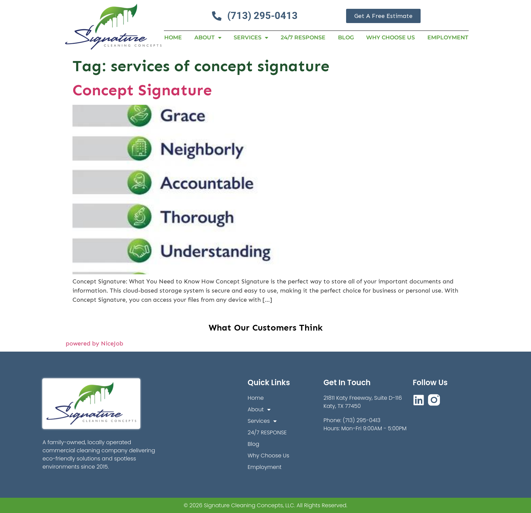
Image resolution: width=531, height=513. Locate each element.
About (207, 38)
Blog (346, 37)
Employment (447, 37)
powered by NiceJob (94, 343)
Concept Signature (142, 90)
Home (173, 37)
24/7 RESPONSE (303, 37)
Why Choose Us (390, 37)
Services (251, 38)
